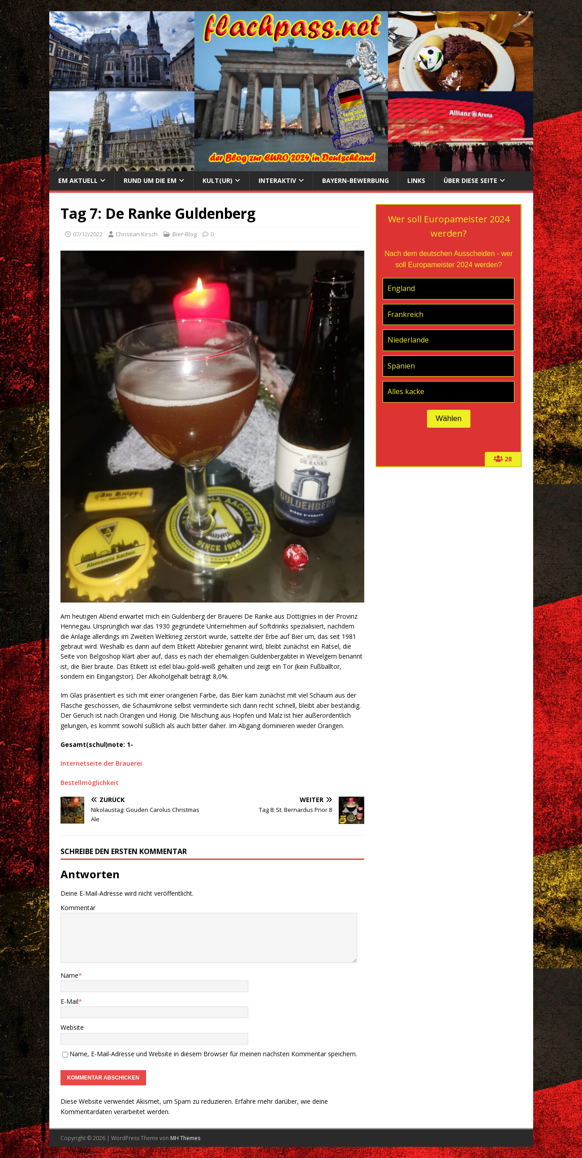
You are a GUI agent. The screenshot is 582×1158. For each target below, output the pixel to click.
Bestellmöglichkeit (89, 782)
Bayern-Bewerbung (355, 180)
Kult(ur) (218, 180)
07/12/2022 (88, 234)
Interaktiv (277, 180)
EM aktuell (78, 180)
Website (72, 1027)
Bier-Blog (184, 234)
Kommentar (77, 907)
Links (416, 180)
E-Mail (69, 1001)
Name (69, 975)
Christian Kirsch (137, 234)
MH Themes (185, 1138)
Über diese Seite (470, 180)
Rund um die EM (150, 180)
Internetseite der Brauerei (101, 763)
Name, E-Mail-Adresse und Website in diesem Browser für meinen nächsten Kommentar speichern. (213, 1054)
